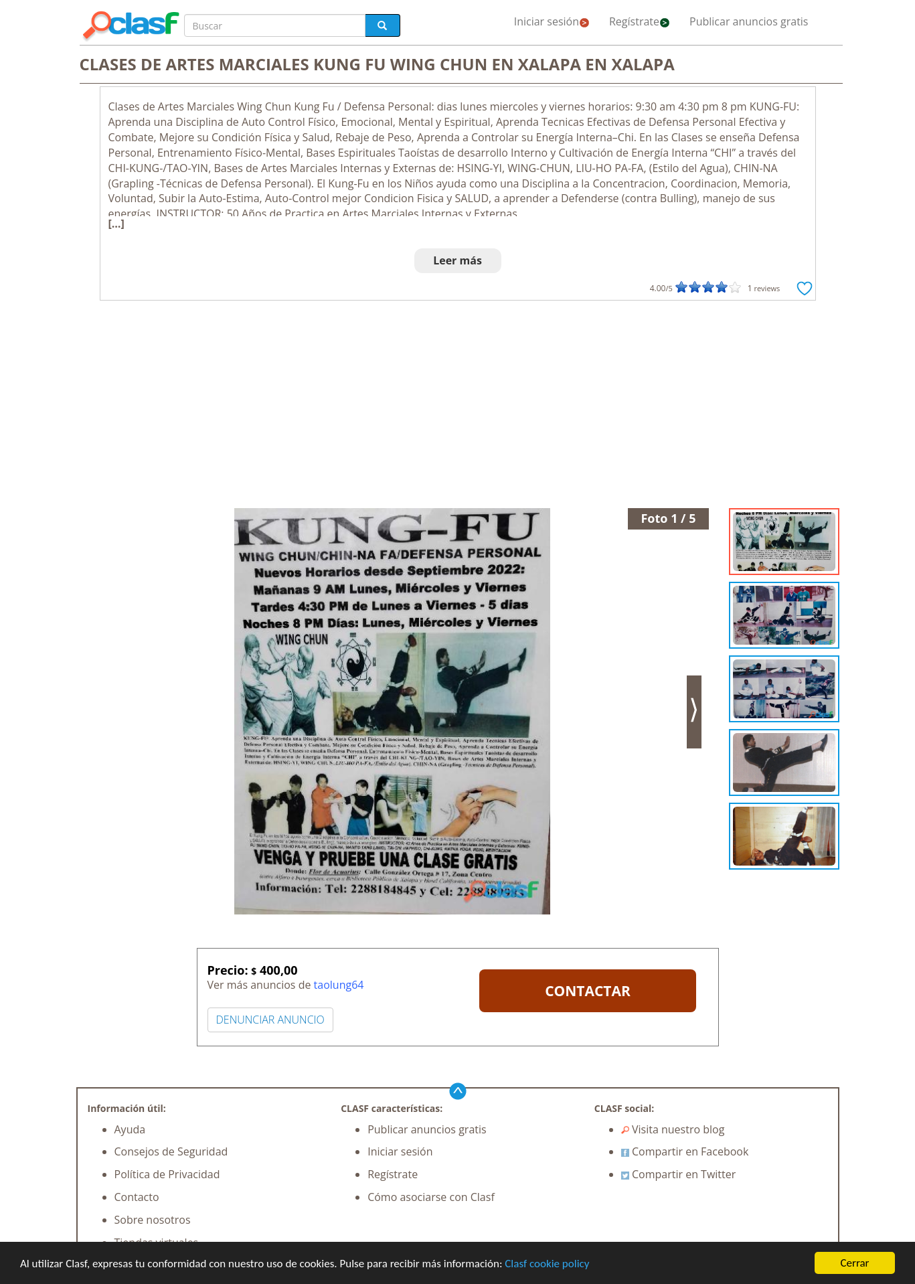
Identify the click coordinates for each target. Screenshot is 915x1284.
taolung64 (339, 984)
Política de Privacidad (167, 1174)
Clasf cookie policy (547, 1264)
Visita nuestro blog (673, 1129)
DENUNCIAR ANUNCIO (270, 1019)
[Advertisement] (457, 407)
